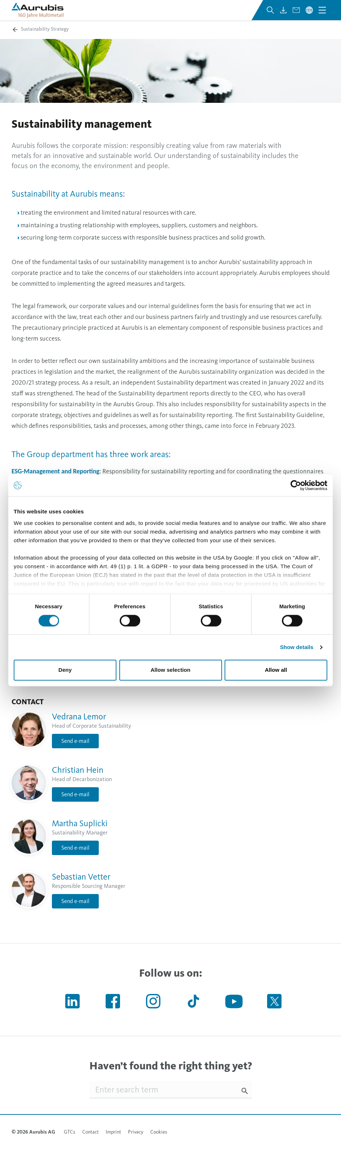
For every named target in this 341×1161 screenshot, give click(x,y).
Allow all (276, 670)
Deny (65, 670)
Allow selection (171, 670)
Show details (297, 647)
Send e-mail (75, 740)
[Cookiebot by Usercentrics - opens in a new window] (295, 485)
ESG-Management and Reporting (55, 471)
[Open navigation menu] (322, 10)
